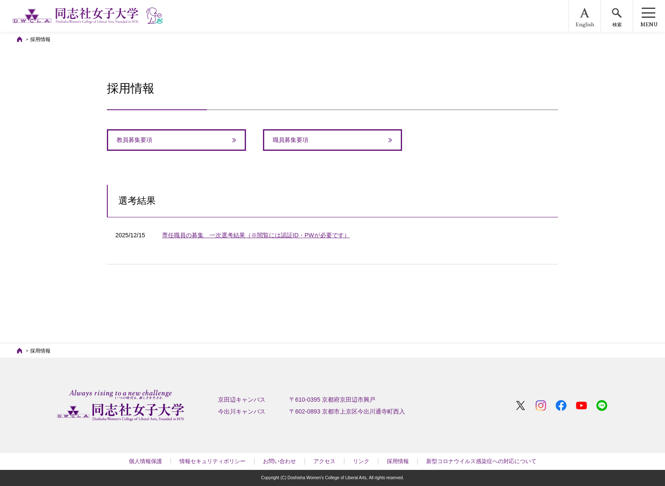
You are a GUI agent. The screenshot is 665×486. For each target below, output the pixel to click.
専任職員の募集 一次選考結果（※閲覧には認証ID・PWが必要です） (256, 235)
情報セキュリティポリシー (212, 461)
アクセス (324, 461)
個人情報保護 (145, 461)
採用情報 (398, 461)
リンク (361, 461)
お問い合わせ (279, 461)
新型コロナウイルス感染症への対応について (481, 461)
